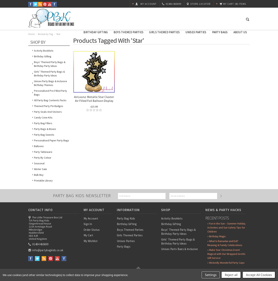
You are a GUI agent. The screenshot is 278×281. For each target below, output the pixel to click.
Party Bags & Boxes (45, 129)
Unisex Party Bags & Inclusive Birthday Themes (50, 83)
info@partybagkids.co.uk (46, 250)
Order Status (92, 230)
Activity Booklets (43, 50)
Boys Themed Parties (129, 32)
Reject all (231, 275)
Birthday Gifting (95, 32)
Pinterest (45, 4)
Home (31, 34)
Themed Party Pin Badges (48, 106)
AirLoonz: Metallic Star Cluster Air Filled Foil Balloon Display (94, 99)
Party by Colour (42, 157)
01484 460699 (38, 244)
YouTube (49, 4)
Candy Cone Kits (43, 117)
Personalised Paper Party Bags (51, 140)
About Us (240, 32)
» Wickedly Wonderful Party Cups (226, 262)
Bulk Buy (39, 175)
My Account (91, 218)
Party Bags (220, 32)
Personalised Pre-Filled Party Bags (50, 92)
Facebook (30, 4)
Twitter (35, 4)
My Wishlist (91, 241)
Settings (211, 275)
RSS (40, 4)
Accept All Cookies (259, 275)
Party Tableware (43, 152)
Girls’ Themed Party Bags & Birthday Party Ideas (49, 73)
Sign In (88, 224)
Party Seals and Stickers (48, 111)
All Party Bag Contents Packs (50, 100)
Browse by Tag (45, 34)
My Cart (88, 235)
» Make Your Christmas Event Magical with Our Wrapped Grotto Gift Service (226, 254)
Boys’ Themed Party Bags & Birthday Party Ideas (49, 64)
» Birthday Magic (216, 236)
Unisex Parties (195, 32)
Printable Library (43, 180)
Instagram (54, 4)
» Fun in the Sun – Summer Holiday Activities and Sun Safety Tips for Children (226, 227)
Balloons (39, 146)
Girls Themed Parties (164, 32)
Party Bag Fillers (43, 123)
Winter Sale (40, 169)
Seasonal (39, 163)
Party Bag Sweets (44, 134)
